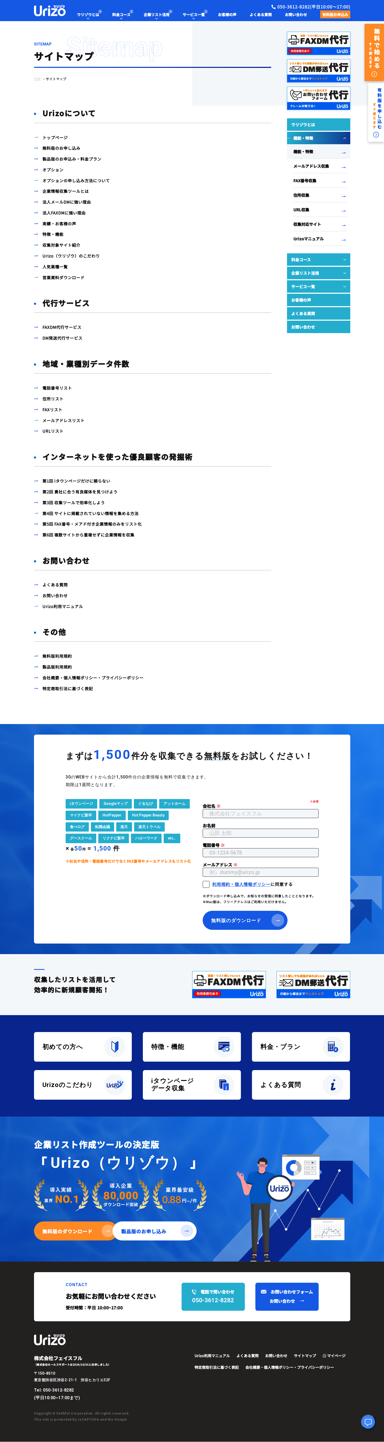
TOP (37, 79)
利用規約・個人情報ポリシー (241, 884)
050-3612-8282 (58, 1390)
